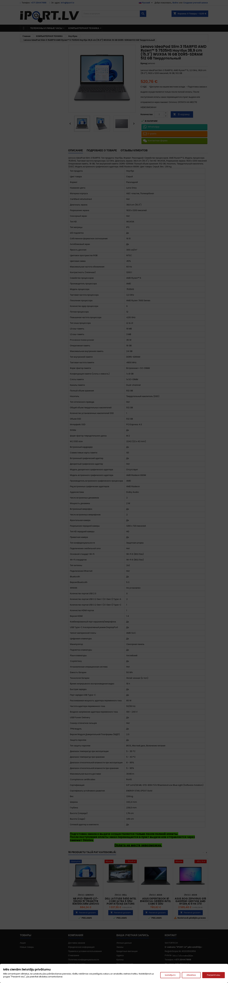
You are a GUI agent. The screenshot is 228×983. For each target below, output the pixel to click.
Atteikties (191, 975)
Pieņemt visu (213, 975)
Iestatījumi (170, 975)
